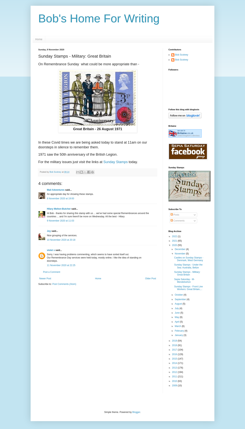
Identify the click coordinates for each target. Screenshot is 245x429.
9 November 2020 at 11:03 (60, 220)
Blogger (136, 412)
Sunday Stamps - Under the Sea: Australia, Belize (188, 266)
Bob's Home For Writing (99, 18)
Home (38, 39)
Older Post (150, 278)
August (179, 303)
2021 (175, 240)
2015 (175, 358)
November (180, 253)
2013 (175, 367)
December (180, 249)
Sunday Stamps (115, 162)
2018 (175, 345)
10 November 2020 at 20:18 (61, 240)
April (177, 321)
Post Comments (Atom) (64, 284)
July (177, 308)
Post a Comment (51, 272)
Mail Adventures (56, 190)
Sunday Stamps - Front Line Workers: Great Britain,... (188, 288)
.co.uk (185, 133)
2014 (175, 363)
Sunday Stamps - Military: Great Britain (187, 273)
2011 (175, 376)
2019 (175, 340)
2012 (175, 372)
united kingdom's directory (188, 136)
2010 (175, 381)
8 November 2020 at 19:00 (60, 198)
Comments (178, 220)
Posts (175, 214)
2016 (175, 354)
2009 (175, 385)
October (179, 294)
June (177, 312)
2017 (175, 349)
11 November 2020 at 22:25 (61, 265)
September (181, 299)
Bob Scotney (181, 54)
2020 (175, 245)
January (179, 335)
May (177, 317)
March (178, 326)
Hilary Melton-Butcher (59, 209)
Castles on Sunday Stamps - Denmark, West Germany (188, 259)
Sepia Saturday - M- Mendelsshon (184, 280)
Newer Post (45, 278)
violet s (51, 250)
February (180, 330)
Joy (49, 231)
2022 (175, 236)
